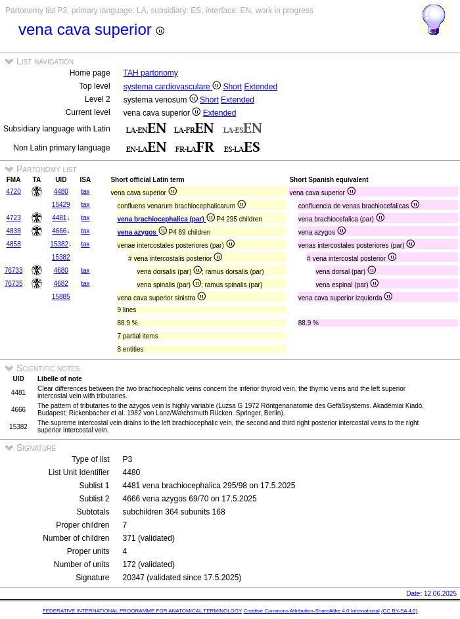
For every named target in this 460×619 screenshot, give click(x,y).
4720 (13, 191)
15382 (59, 244)
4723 (13, 217)
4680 (61, 270)
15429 (61, 204)
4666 (59, 231)
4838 (13, 231)
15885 (61, 296)
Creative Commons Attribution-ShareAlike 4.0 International (311, 611)
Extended (260, 86)
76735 (14, 283)
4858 (13, 244)
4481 (59, 217)
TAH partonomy (151, 73)
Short (232, 86)
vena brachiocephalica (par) (165, 219)
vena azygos (141, 232)
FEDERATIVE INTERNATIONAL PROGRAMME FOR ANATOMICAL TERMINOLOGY (142, 611)
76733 (14, 270)
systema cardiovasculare (172, 86)
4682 (61, 283)
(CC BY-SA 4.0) (399, 611)
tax (85, 191)
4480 (61, 191)
